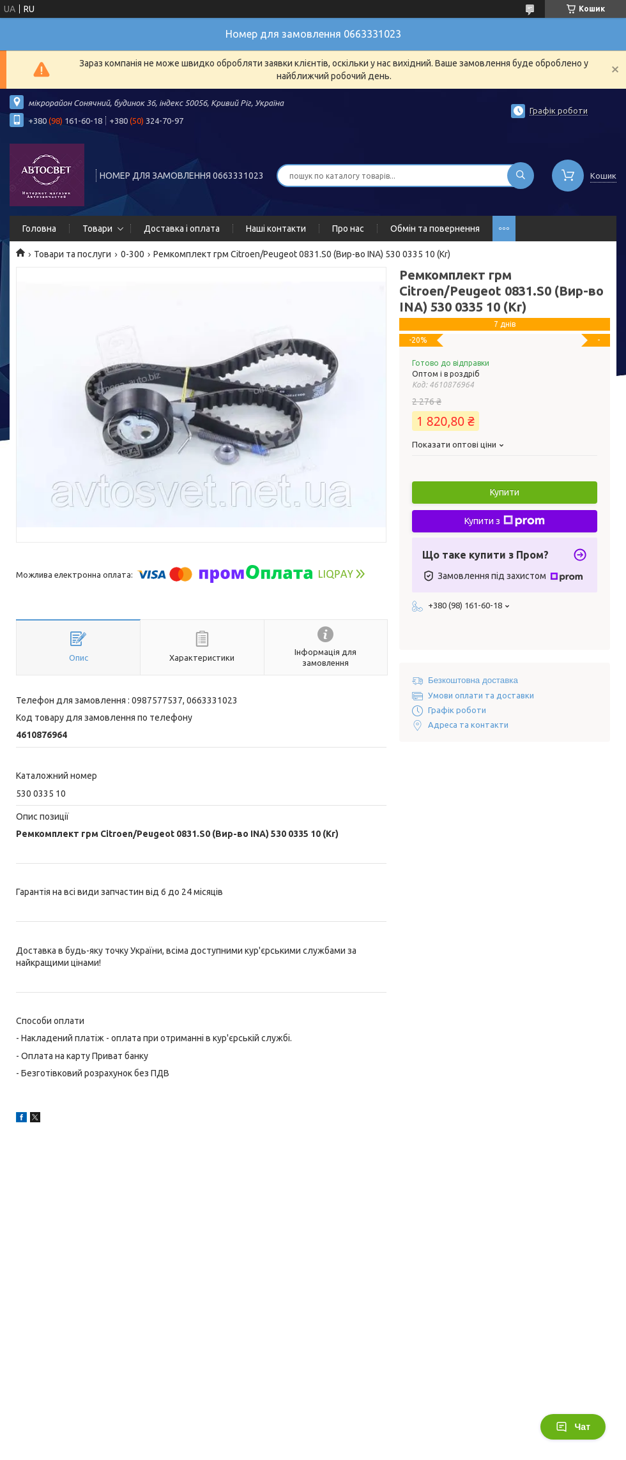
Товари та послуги (72, 254)
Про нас (348, 228)
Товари (97, 228)
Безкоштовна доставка (473, 680)
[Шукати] (520, 175)
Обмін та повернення (435, 228)
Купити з (504, 521)
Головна (39, 228)
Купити (504, 492)
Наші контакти (276, 228)
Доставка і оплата (182, 228)
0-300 (132, 254)
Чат (573, 1427)
